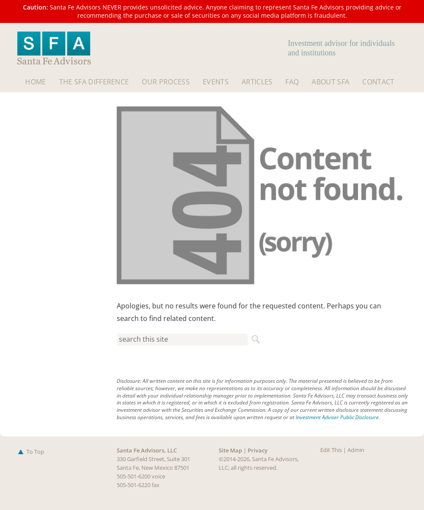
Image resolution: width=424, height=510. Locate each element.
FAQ (292, 82)
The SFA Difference (94, 82)
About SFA (330, 82)
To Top (29, 451)
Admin (355, 450)
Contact (378, 82)
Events (216, 82)
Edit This (331, 450)
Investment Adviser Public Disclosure (337, 417)
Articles (257, 82)
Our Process (166, 82)
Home (35, 82)
